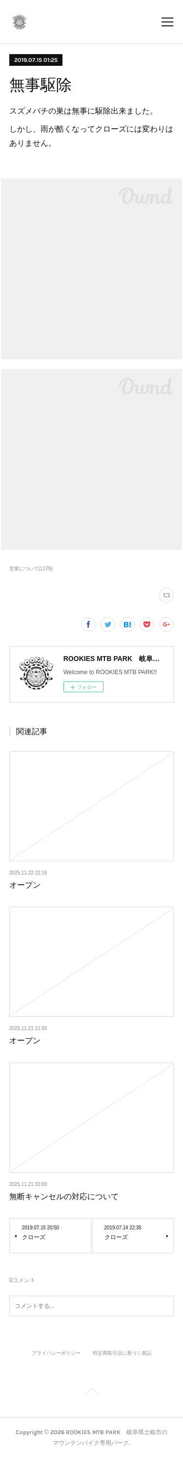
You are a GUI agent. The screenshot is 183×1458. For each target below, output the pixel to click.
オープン (25, 885)
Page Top (91, 1393)
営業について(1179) (31, 568)
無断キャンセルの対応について (64, 1196)
